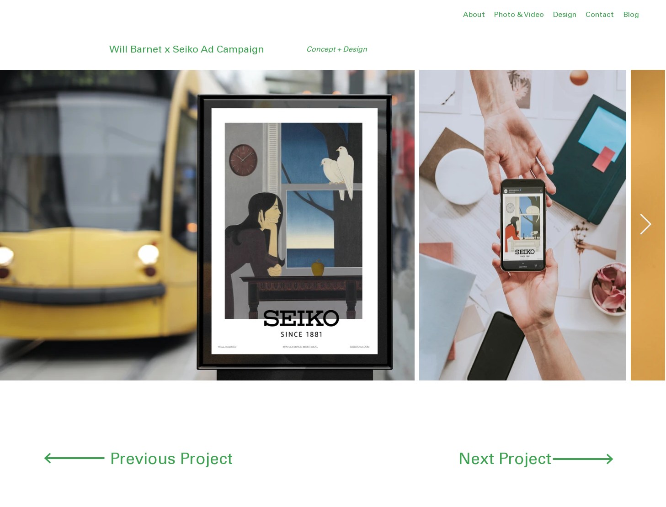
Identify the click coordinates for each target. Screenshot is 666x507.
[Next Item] (645, 225)
